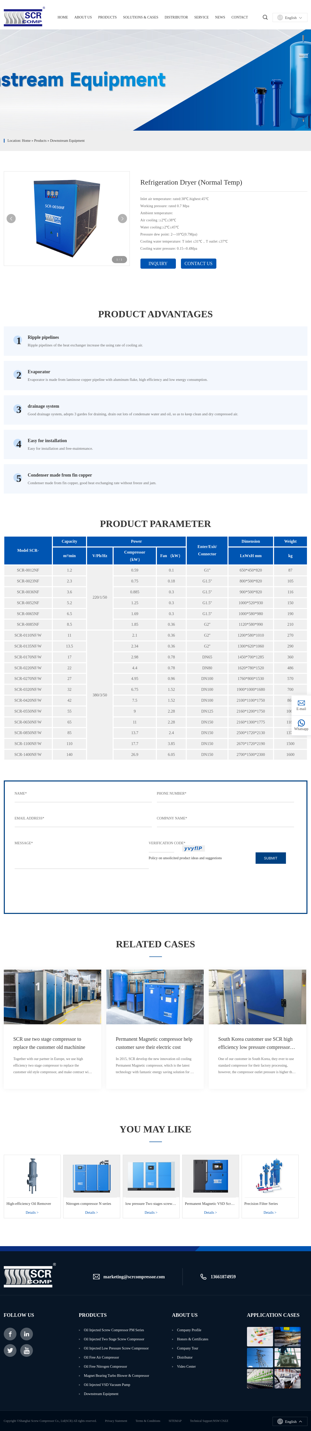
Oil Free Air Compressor (101, 1357)
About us (83, 17)
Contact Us (198, 263)
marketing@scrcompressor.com (134, 1276)
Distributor (176, 17)
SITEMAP (175, 1421)
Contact (240, 17)
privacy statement (116, 1421)
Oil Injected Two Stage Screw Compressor (114, 1339)
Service (201, 17)
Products (107, 17)
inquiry (158, 263)
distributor (185, 1357)
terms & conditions (148, 1421)
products (40, 141)
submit (270, 858)
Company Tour (187, 1348)
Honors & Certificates (193, 1339)
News (220, 17)
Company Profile (189, 1330)
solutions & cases (140, 17)
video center (186, 1366)
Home (26, 141)
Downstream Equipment (67, 141)
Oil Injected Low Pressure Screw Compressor (116, 1348)
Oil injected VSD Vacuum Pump (107, 1385)
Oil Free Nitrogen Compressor (105, 1366)
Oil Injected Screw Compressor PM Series (114, 1330)
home (63, 17)
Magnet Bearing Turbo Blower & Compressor (116, 1376)
